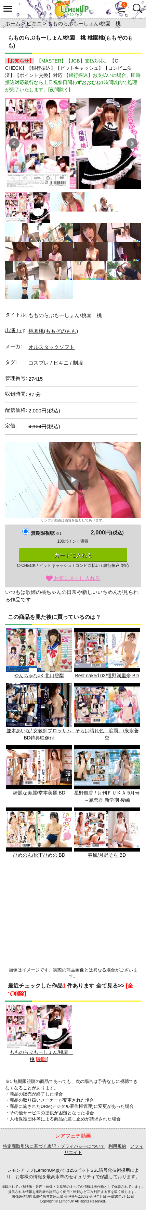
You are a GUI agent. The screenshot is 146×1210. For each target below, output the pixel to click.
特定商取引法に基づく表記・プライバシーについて (54, 1146)
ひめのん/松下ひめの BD (39, 832)
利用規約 (117, 1146)
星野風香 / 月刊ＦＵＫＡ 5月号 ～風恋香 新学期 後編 (107, 774)
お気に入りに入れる (73, 578)
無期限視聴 (46, 533)
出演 (14, 330)
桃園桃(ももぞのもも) (53, 331)
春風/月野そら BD (107, 832)
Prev (14, 143)
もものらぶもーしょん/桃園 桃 (39, 1033)
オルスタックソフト (51, 347)
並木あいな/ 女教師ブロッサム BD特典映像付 (42, 711)
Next (132, 143)
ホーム (13, 23)
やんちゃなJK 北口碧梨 (39, 653)
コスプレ (38, 363)
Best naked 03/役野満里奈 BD (107, 653)
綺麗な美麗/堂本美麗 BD (39, 770)
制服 (78, 363)
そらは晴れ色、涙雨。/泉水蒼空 (107, 711)
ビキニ (34, 23)
